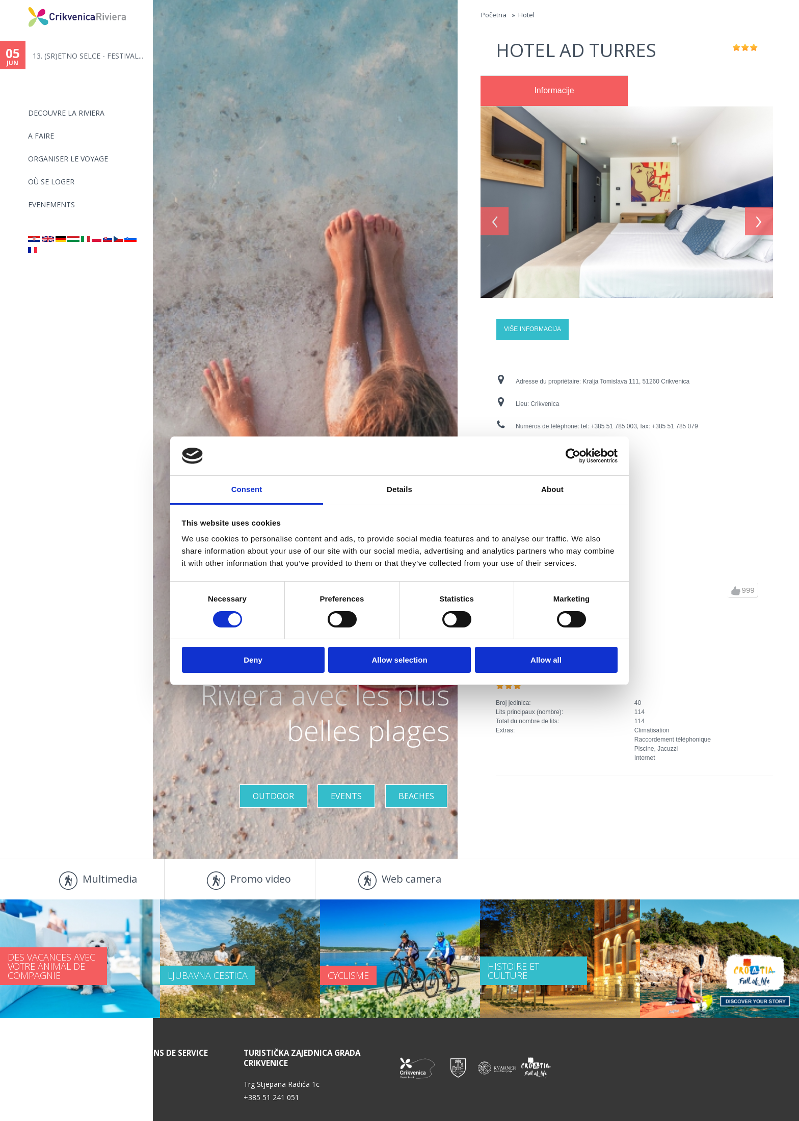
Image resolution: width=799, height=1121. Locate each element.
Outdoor (273, 796)
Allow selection (399, 659)
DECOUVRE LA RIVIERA (66, 113)
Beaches (416, 796)
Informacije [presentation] (554, 90)
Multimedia (110, 879)
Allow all (546, 659)
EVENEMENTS (51, 204)
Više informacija (532, 329)
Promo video (260, 879)
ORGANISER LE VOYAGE (68, 158)
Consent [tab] (246, 489)
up (736, 591)
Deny (253, 659)
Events (346, 796)
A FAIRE (41, 136)
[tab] (554, 91)
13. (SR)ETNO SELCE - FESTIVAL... (88, 56)
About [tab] (552, 489)
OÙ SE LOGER (51, 181)
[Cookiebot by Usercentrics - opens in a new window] (573, 455)
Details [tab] (399, 489)
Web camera (411, 879)
